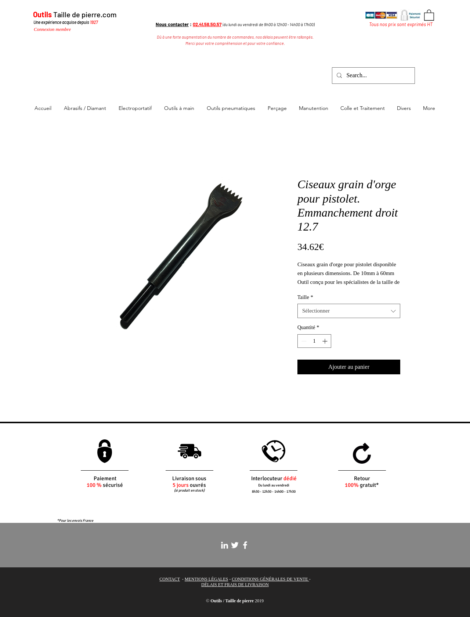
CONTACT (169, 579)
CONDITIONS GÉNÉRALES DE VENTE (270, 579)
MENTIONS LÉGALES (206, 579)
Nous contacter (172, 24)
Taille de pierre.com (85, 14)
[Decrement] (303, 341)
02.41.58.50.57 (207, 24)
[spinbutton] (314, 341)
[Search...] (372, 75)
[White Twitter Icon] (235, 545)
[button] (429, 15)
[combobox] (348, 311)
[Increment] (325, 341)
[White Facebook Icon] (245, 545)
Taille (305, 297)
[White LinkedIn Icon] (224, 545)
